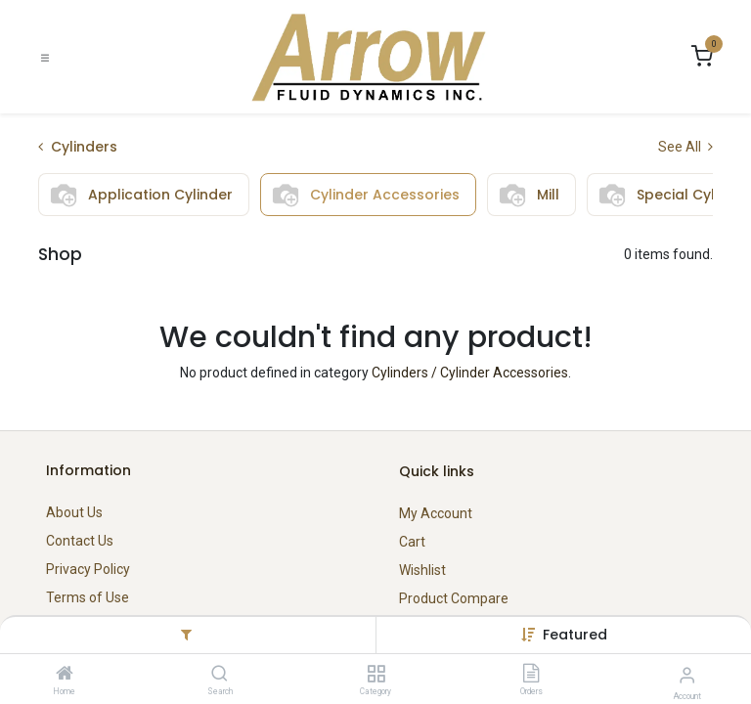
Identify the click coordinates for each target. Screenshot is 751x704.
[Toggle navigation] (45, 57)
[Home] (64, 674)
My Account (435, 513)
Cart (412, 542)
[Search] (219, 674)
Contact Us (79, 541)
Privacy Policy (88, 569)
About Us (74, 512)
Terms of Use (87, 597)
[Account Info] (687, 675)
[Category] (376, 674)
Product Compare (453, 598)
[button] (575, 634)
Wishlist (422, 570)
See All (685, 146)
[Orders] (531, 674)
